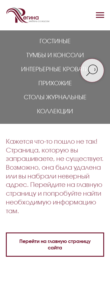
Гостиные (55, 40)
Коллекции (55, 110)
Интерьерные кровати (55, 68)
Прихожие (55, 82)
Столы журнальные (55, 96)
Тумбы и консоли (55, 54)
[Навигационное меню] (100, 15)
